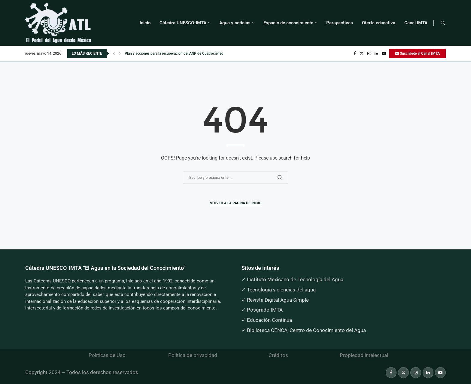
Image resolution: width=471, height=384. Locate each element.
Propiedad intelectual (364, 355)
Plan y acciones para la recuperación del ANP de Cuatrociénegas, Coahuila (184, 53)
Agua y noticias (235, 23)
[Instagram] (369, 53)
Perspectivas (339, 23)
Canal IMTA (415, 23)
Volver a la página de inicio (235, 203)
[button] (113, 53)
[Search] (443, 23)
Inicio (145, 23)
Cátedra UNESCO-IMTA (183, 23)
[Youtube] (383, 53)
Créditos (278, 355)
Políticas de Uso (107, 355)
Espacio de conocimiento (288, 23)
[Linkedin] (376, 53)
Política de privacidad (192, 355)
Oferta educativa (378, 23)
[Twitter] (361, 53)
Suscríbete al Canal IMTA (417, 53)
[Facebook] (354, 53)
